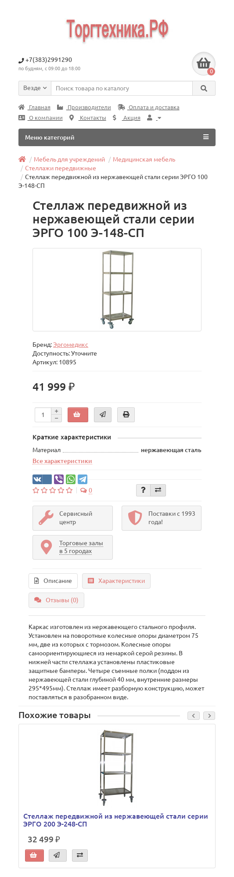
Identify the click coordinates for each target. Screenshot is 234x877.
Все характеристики (62, 460)
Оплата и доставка (149, 107)
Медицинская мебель (144, 159)
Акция (126, 118)
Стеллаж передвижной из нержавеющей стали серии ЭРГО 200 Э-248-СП (115, 820)
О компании (40, 118)
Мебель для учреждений (69, 159)
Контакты (87, 118)
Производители (84, 107)
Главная (34, 107)
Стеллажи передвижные (60, 168)
